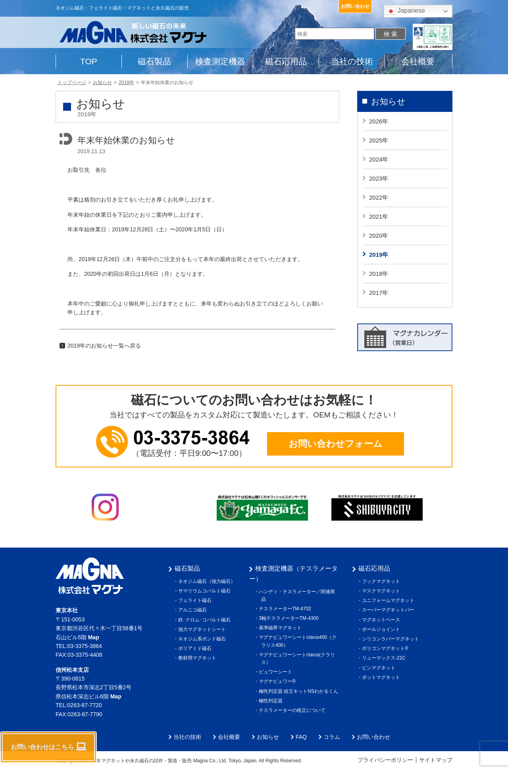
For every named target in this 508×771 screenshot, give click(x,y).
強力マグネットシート (203, 629)
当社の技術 (352, 61)
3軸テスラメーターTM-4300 (290, 618)
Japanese (405, 11)
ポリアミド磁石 (196, 648)
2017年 (378, 292)
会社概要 (418, 61)
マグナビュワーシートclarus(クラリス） (298, 658)
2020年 (378, 235)
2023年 (378, 178)
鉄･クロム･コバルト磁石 (206, 620)
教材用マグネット (198, 658)
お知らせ (388, 101)
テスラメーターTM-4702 (286, 608)
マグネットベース (382, 620)
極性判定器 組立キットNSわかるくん (299, 691)
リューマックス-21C (385, 658)
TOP (88, 61)
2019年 (378, 254)
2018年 (378, 273)
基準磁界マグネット (281, 628)
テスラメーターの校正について (293, 710)
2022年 (378, 197)
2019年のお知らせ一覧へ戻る (104, 345)
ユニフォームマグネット (389, 600)
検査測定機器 (220, 61)
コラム (331, 737)
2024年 (378, 159)
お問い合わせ (355, 6)
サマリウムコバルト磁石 (206, 591)
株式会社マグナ (90, 576)
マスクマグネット (382, 591)
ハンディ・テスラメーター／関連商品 (298, 595)
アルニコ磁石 (194, 610)
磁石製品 (154, 61)
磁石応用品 (286, 61)
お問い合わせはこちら (48, 746)
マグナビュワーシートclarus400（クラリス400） (299, 641)
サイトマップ (435, 760)
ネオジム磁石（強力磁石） (208, 581)
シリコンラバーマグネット (391, 639)
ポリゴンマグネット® (386, 648)
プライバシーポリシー (385, 760)
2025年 (378, 140)
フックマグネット (382, 581)
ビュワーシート (276, 672)
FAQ (301, 737)
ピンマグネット (379, 668)
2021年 (378, 216)
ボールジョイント (382, 629)
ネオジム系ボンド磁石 (203, 639)
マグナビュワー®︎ (278, 681)
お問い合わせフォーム (336, 443)
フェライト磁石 (196, 600)
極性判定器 (272, 701)
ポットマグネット (382, 677)
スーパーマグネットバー (389, 610)
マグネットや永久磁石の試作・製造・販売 (146, 760)
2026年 (378, 121)
